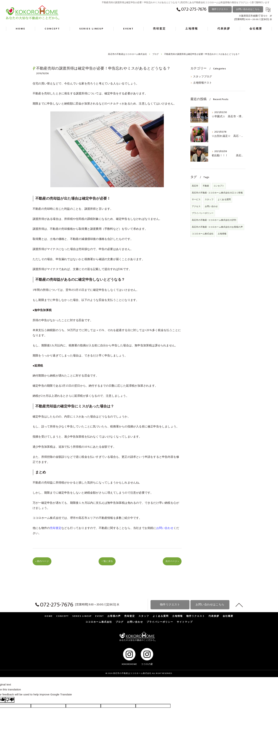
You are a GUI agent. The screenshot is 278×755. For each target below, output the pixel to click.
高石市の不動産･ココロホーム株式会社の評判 (214, 220)
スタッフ (209, 199)
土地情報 (222, 233)
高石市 (195, 186)
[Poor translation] (9, 700)
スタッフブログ (202, 77)
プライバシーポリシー (202, 213)
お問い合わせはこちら (248, 9)
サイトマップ (185, 622)
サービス (196, 199)
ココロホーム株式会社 (47, 517)
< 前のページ (42, 561)
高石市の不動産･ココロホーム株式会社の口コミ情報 (217, 192)
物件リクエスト (220, 9)
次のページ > (172, 561)
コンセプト (218, 186)
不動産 (206, 186)
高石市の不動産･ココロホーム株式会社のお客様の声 (217, 227)
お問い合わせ (211, 206)
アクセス (196, 206)
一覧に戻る (107, 561)
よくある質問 (224, 199)
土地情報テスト (202, 83)
